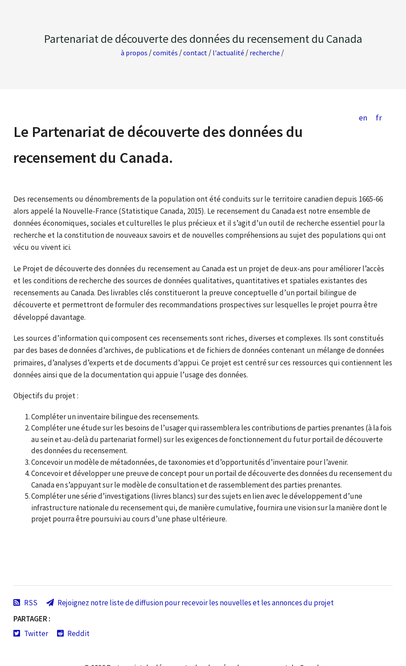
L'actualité (228, 52)
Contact (195, 52)
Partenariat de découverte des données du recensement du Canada (203, 39)
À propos (134, 52)
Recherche (265, 52)
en (363, 117)
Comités (165, 52)
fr (378, 117)
